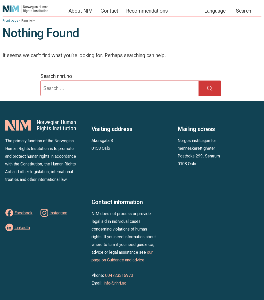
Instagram (58, 212)
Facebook (23, 212)
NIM (33, 9)
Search (243, 11)
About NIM (81, 11)
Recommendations (147, 11)
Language (215, 11)
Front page (10, 20)
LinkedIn (22, 227)
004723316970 (119, 275)
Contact (109, 11)
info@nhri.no (115, 283)
